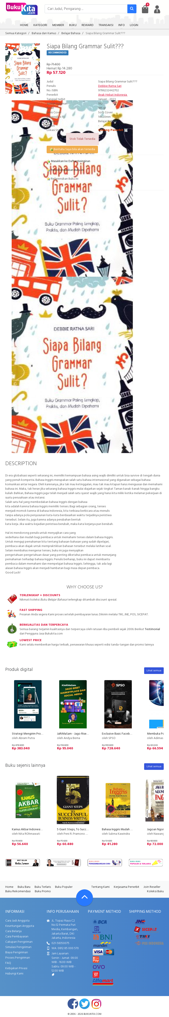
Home (9, 887)
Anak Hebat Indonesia (113, 94)
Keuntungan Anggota (19, 926)
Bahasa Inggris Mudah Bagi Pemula (124, 829)
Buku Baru (24, 887)
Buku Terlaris (43, 887)
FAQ (8, 963)
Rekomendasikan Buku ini (65, 170)
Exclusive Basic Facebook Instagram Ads (128, 733)
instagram (96, 1003)
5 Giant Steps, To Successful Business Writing (86, 829)
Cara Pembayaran (16, 936)
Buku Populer (63, 887)
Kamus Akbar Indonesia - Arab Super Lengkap (41, 829)
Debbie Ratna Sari (109, 86)
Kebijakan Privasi (16, 968)
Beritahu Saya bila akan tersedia (72, 149)
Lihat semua (154, 670)
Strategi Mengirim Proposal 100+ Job (36, 733)
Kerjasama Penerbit (126, 887)
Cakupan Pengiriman (19, 941)
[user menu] (157, 9)
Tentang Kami (100, 887)
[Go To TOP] (84, 897)
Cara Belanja (13, 931)
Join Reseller (151, 887)
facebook (72, 1003)
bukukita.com (92, 1014)
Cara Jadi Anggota (17, 920)
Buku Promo (43, 891)
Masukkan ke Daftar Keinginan (68, 161)
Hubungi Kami (14, 973)
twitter (84, 1003)
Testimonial (152, 629)
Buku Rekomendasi (18, 891)
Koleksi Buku (155, 891)
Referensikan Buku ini (62, 178)
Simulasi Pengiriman (18, 947)
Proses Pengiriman (17, 957)
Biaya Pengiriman (16, 952)
